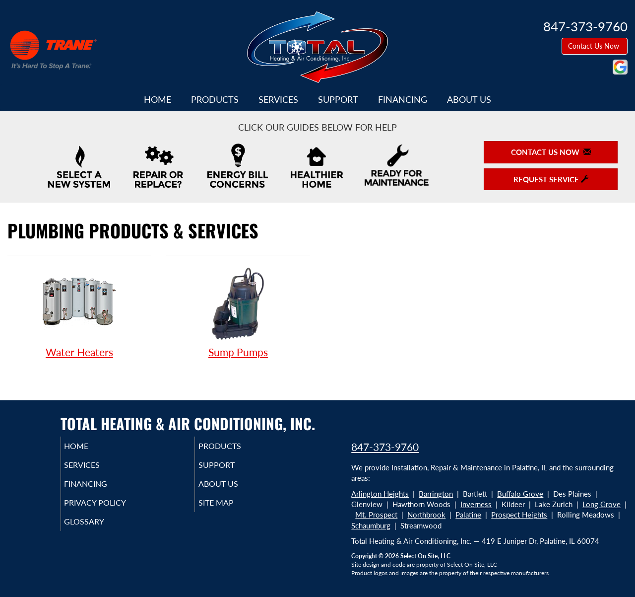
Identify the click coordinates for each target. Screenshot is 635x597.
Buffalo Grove (520, 493)
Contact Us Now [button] (594, 46)
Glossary (98, 530)
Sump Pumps (238, 311)
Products (215, 99)
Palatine (468, 514)
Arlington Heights (380, 493)
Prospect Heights (519, 514)
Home (157, 99)
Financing (402, 99)
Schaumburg (370, 525)
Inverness (476, 504)
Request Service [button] (550, 179)
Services (278, 99)
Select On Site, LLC (425, 556)
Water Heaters (79, 311)
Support (338, 99)
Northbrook (426, 514)
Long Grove (601, 504)
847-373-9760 (385, 447)
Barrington (436, 493)
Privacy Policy (110, 509)
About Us (469, 99)
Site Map (230, 509)
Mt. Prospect (376, 514)
